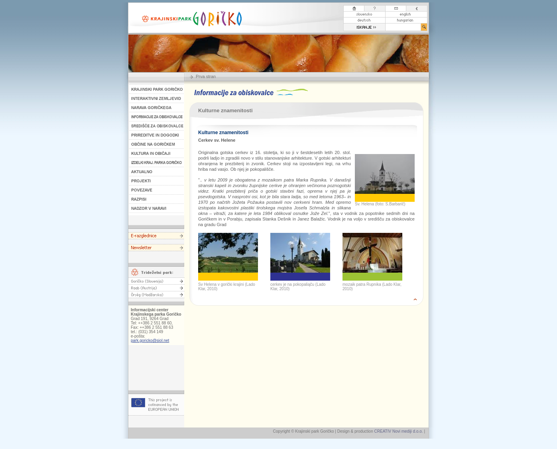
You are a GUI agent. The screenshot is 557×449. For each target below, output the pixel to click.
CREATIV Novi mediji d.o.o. (398, 431)
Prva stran (206, 76)
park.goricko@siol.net (150, 340)
